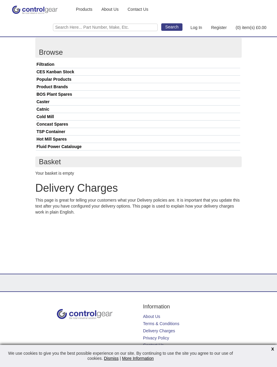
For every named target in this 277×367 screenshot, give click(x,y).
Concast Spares (52, 124)
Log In (196, 27)
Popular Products (53, 79)
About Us (110, 9)
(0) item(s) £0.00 (251, 27)
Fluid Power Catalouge (59, 146)
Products (84, 9)
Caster (43, 101)
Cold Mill (45, 116)
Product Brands (52, 86)
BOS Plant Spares (54, 94)
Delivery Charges (159, 330)
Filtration (45, 64)
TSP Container (50, 131)
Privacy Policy (156, 338)
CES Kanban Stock (55, 71)
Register (219, 27)
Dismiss (111, 358)
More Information (138, 358)
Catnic (42, 109)
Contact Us (137, 9)
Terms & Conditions (161, 323)
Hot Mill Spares (51, 139)
